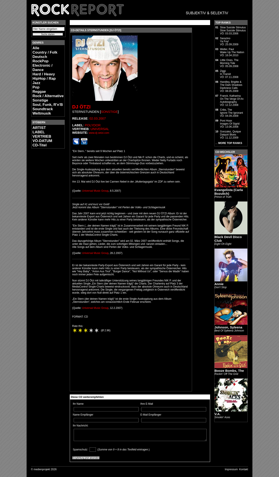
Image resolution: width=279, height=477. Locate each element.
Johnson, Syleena (228, 327)
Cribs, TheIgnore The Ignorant (231, 111)
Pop (35, 87)
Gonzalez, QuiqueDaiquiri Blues (230, 133)
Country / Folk (44, 52)
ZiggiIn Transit (225, 72)
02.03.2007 (97, 118)
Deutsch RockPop (40, 59)
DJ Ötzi (81, 107)
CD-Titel (39, 145)
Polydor (92, 125)
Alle (35, 48)
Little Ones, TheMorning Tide (229, 62)
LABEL (38, 132)
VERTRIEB (41, 136)
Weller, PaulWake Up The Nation (232, 51)
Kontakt (243, 469)
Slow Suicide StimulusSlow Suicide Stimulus (233, 29)
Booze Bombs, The (229, 370)
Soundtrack (42, 109)
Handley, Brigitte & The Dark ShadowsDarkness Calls (231, 85)
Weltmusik (41, 113)
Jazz (36, 83)
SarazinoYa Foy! (225, 40)
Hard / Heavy (43, 74)
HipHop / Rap (44, 78)
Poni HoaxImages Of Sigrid (229, 122)
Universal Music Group (95, 190)
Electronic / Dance (42, 67)
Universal (99, 129)
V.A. (217, 414)
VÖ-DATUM (42, 141)
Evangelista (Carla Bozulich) (228, 191)
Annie (219, 284)
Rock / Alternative (48, 96)
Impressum (231, 469)
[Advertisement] (44, 217)
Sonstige (40, 100)
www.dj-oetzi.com (99, 132)
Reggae (39, 92)
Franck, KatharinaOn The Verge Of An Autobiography (231, 98)
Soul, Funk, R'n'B (47, 105)
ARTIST (39, 128)
